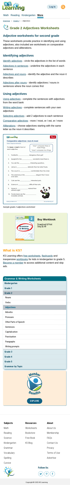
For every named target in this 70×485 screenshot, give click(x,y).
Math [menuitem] (6, 15)
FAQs (49, 437)
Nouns (8, 297)
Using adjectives (12, 99)
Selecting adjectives (13, 116)
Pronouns (9, 317)
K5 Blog (28, 442)
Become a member (13, 262)
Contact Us (52, 442)
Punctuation (10, 336)
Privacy (50, 447)
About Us (51, 428)
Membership (53, 432)
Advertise (51, 457)
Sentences (10, 327)
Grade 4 (8, 356)
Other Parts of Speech (15, 322)
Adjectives (10, 307)
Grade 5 (8, 361)
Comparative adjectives (15, 120)
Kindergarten (11, 283)
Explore (34, 401)
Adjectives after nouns (15, 82)
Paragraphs (10, 341)
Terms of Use (53, 452)
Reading (8, 432)
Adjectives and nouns (14, 74)
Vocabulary (9, 452)
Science (8, 437)
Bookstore (30, 432)
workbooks (22, 259)
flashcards (47, 256)
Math (6, 428)
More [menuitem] (40, 15)
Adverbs (9, 312)
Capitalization (11, 331)
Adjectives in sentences (15, 66)
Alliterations (9, 125)
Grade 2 (8, 293)
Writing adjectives (12, 107)
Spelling (7, 457)
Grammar (6, 21)
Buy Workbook (46, 219)
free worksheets (31, 256)
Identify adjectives (12, 61)
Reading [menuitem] (15, 15)
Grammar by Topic (13, 366)
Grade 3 (8, 351)
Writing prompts (12, 346)
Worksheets (31, 428)
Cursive (7, 462)
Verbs (8, 302)
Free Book (30, 437)
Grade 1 (8, 288)
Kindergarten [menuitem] (28, 15)
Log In (52, 6)
